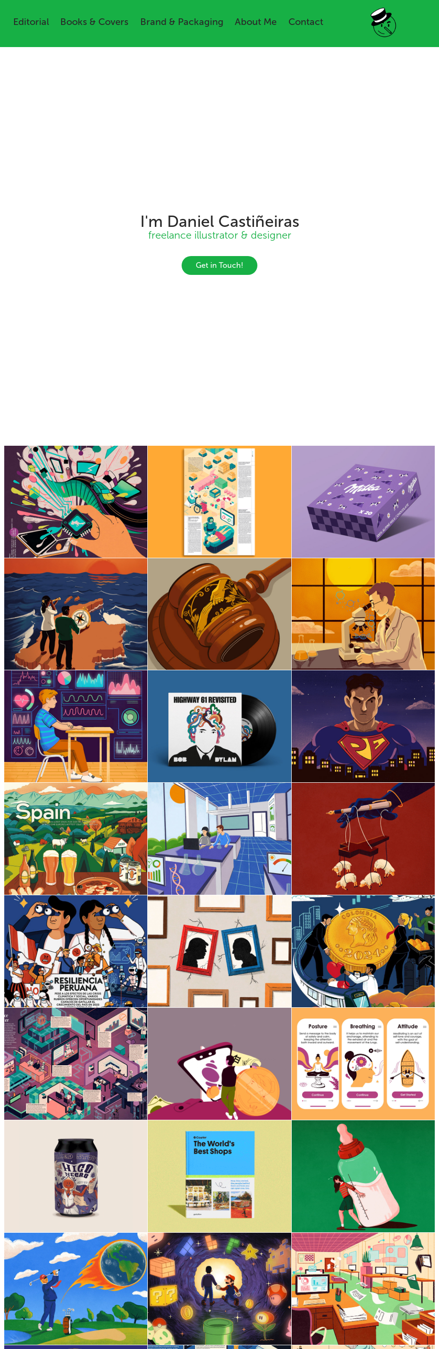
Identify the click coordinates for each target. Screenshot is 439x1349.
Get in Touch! (219, 265)
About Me (256, 21)
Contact (305, 21)
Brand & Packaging (181, 21)
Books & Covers (94, 21)
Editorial (31, 21)
